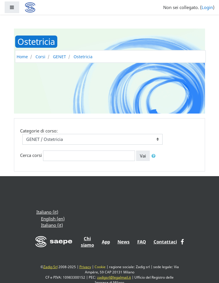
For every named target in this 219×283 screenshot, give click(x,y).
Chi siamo (87, 242)
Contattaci (165, 242)
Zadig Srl (50, 266)
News (123, 242)
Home (22, 56)
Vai (143, 156)
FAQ (141, 242)
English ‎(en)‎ (53, 219)
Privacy (85, 266)
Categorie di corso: (39, 131)
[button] (155, 156)
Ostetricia (83, 56)
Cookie (100, 266)
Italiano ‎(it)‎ (47, 212)
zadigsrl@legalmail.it (114, 277)
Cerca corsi (31, 155)
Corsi (40, 56)
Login (207, 7)
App (106, 242)
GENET (59, 56)
